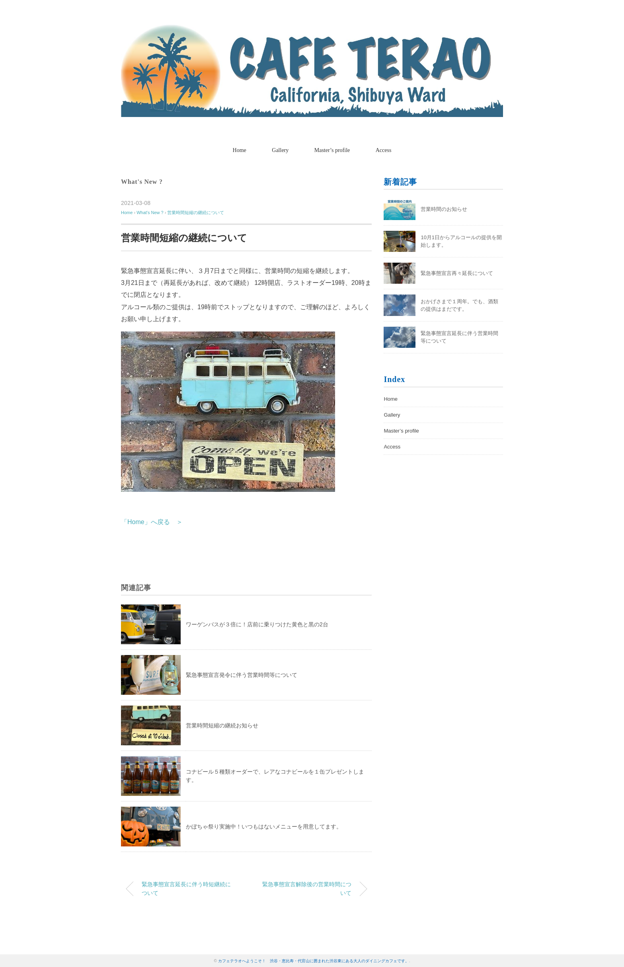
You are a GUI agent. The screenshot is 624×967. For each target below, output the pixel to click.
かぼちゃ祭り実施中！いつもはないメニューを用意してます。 (264, 826)
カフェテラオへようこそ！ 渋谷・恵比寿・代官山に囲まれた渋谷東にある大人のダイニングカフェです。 (313, 961)
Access (384, 150)
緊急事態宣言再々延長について (457, 273)
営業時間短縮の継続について (195, 212)
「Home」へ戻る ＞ (152, 522)
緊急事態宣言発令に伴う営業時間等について (241, 675)
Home (239, 150)
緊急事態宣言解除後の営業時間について (306, 888)
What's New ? (142, 181)
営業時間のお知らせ (444, 209)
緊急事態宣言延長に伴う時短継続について (186, 888)
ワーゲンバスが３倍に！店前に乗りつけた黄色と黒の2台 (257, 624)
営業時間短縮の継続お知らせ (222, 725)
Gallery (280, 150)
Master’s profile (332, 150)
